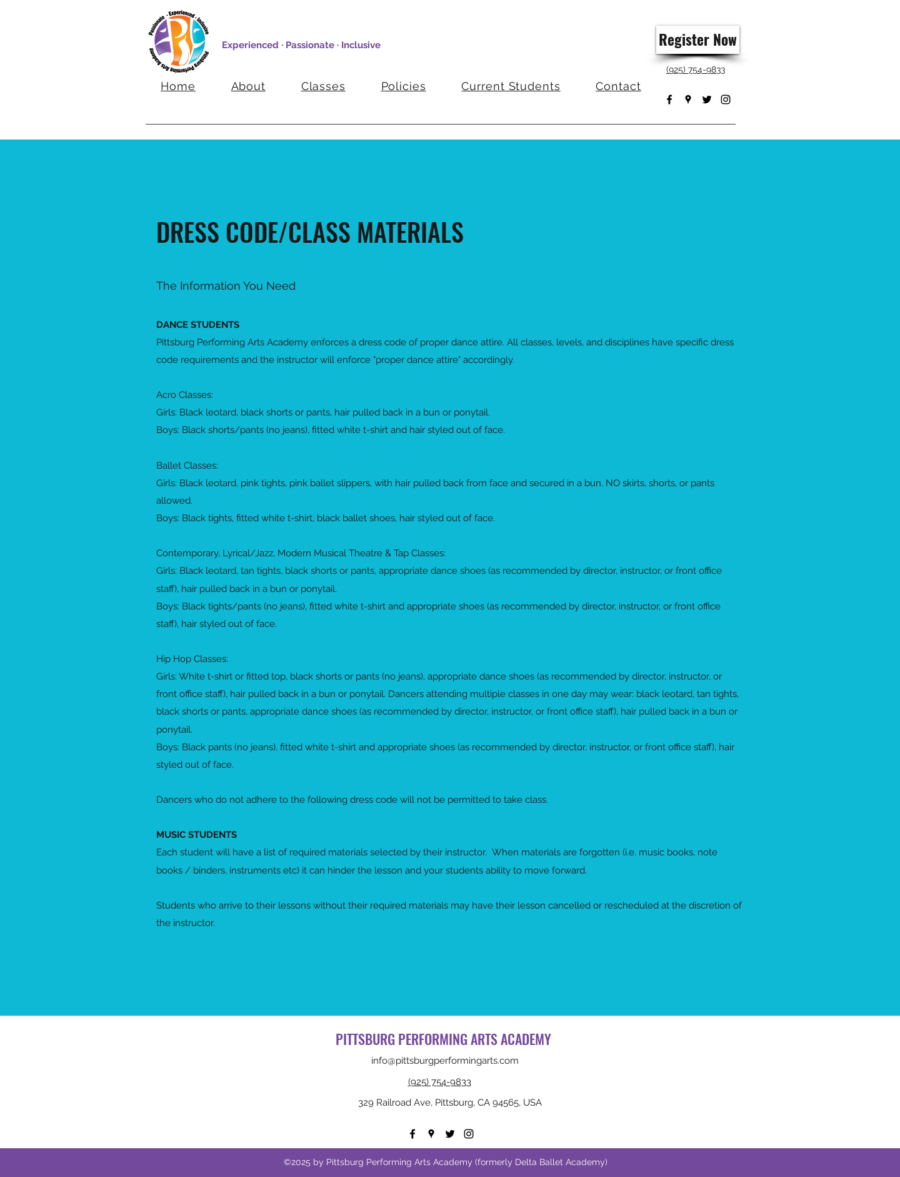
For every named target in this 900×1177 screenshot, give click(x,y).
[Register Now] (697, 40)
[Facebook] (669, 99)
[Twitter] (707, 99)
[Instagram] (725, 99)
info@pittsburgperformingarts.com (445, 1060)
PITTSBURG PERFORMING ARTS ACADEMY (445, 1039)
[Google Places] (688, 99)
